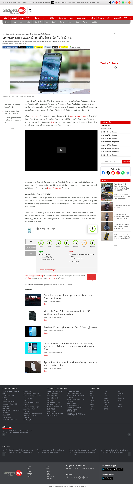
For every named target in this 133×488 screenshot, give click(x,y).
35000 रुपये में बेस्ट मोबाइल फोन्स (110, 152)
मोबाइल (6, 22)
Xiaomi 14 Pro (6, 415)
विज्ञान (62, 22)
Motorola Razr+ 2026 (53, 404)
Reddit (34, 116)
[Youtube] (113, 173)
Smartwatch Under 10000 (10, 404)
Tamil (92, 468)
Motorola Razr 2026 (53, 402)
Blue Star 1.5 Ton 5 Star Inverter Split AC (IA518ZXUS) (74, 409)
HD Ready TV (28, 420)
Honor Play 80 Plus (53, 398)
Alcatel (92, 396)
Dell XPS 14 (51, 411)
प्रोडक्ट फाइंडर (81, 18)
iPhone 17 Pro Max (8, 395)
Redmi (120, 396)
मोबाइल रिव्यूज (105, 180)
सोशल (77, 22)
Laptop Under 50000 (8, 402)
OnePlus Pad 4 (52, 415)
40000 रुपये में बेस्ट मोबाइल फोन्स (110, 155)
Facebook (67, 477)
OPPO (106, 409)
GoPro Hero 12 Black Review (33, 413)
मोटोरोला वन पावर (45, 228)
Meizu (106, 398)
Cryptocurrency (28, 398)
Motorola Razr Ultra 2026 (55, 407)
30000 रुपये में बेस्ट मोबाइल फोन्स (110, 148)
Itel (105, 393)
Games (57, 2)
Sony (119, 400)
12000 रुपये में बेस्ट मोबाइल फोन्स (110, 135)
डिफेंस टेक (62, 18)
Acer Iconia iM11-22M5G (55, 413)
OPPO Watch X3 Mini (74, 393)
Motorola (69, 284)
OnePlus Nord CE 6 (53, 393)
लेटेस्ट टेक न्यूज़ (29, 276)
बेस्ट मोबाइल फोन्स (106, 128)
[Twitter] (108, 173)
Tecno (120, 404)
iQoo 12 (26, 400)
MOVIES (23, 2)
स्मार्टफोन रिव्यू (38, 276)
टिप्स (47, 22)
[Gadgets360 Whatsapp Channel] (123, 173)
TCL (119, 402)
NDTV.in (49, 479)
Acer (91, 391)
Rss (87, 477)
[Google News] (128, 173)
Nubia (106, 404)
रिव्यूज (37, 18)
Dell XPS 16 (51, 409)
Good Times (95, 2)
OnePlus (106, 407)
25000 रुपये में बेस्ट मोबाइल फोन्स (110, 145)
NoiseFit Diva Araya (73, 391)
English (68, 468)
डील (109, 18)
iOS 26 (4, 399)
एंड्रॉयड (30, 278)
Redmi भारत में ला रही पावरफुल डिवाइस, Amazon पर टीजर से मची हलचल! (53, 451)
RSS (29, 466)
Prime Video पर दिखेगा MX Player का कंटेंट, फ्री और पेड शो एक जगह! (117, 451)
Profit (15, 2)
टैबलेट (14, 22)
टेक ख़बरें (13, 18)
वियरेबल (85, 22)
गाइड (71, 18)
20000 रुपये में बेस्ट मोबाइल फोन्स (110, 142)
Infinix (92, 409)
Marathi (88, 2)
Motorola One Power (78, 116)
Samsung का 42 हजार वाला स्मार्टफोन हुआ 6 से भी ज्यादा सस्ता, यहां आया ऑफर (20, 432)
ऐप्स (21, 22)
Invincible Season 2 (30, 415)
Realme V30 (27, 391)
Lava (105, 396)
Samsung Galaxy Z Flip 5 (31, 407)
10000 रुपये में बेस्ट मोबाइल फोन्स (110, 132)
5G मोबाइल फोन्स (105, 125)
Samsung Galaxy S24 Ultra (32, 402)
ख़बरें (12, 34)
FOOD (35, 2)
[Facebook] (103, 173)
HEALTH (47, 2)
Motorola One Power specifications (41, 284)
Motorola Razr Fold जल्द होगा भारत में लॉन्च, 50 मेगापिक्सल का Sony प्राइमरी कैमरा (85, 452)
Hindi (76, 468)
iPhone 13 (5, 413)
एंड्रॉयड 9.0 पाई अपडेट (54, 188)
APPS (69, 2)
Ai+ (91, 393)
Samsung (121, 398)
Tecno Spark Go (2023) (9, 419)
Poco (119, 391)
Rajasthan (76, 2)
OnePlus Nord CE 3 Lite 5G (11, 410)
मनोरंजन (28, 22)
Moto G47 (50, 400)
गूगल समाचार (51, 278)
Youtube (75, 477)
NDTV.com (50, 476)
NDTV (4, 2)
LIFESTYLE (41, 2)
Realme (120, 393)
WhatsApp (83, 477)
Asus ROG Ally (71, 403)
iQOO (105, 391)
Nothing (106, 402)
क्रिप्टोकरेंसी (117, 18)
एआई (25, 18)
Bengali (84, 468)
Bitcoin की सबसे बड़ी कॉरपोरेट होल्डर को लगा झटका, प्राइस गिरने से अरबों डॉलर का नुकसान (20, 451)
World (9, 2)
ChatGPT (5, 397)
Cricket (29, 2)
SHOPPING (64, 2)
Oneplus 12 (6, 408)
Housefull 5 (27, 411)
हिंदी (19, 2)
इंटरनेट (69, 22)
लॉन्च (52, 122)
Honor (92, 404)
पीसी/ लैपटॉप (37, 22)
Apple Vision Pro (7, 406)
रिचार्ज (100, 18)
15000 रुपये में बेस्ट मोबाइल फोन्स (110, 138)
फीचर (44, 18)
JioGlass (26, 418)
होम (5, 18)
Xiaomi (120, 407)
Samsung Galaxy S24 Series (32, 396)
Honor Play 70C (52, 396)
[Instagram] (118, 173)
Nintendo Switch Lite (73, 405)
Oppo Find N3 (6, 417)
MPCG (82, 2)
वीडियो (52, 18)
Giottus (26, 404)
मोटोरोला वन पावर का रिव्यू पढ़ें (47, 270)
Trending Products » (109, 63)
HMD (91, 402)
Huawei (92, 407)
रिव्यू (31, 241)
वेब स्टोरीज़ (94, 22)
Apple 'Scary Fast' (29, 409)
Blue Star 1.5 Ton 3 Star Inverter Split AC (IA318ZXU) (76, 414)
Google (92, 400)
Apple (91, 398)
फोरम (93, 18)
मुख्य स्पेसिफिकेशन (31, 247)
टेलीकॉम (54, 22)
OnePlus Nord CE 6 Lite (54, 391)
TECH (52, 2)
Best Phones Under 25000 (32, 393)
